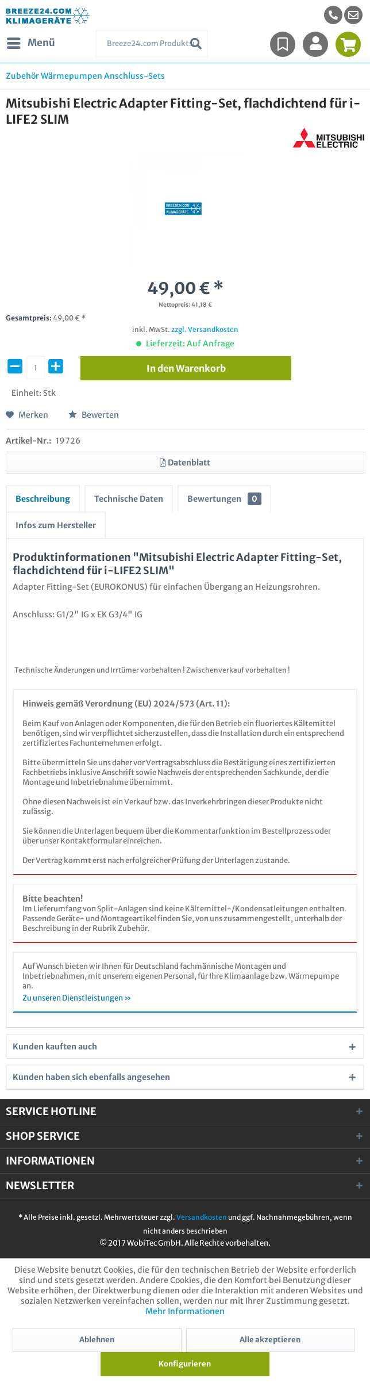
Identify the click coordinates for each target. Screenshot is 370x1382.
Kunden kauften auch (55, 1046)
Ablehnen (96, 1340)
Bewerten (93, 415)
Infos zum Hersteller (56, 525)
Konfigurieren (185, 1364)
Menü (31, 41)
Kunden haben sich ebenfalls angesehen (91, 1077)
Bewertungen (224, 499)
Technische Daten (128, 499)
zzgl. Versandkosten (204, 329)
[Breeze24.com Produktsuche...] (151, 43)
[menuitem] (353, 15)
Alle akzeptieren (270, 1340)
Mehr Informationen (185, 1311)
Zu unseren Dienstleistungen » (77, 998)
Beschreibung (43, 499)
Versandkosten (201, 1217)
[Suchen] (195, 43)
